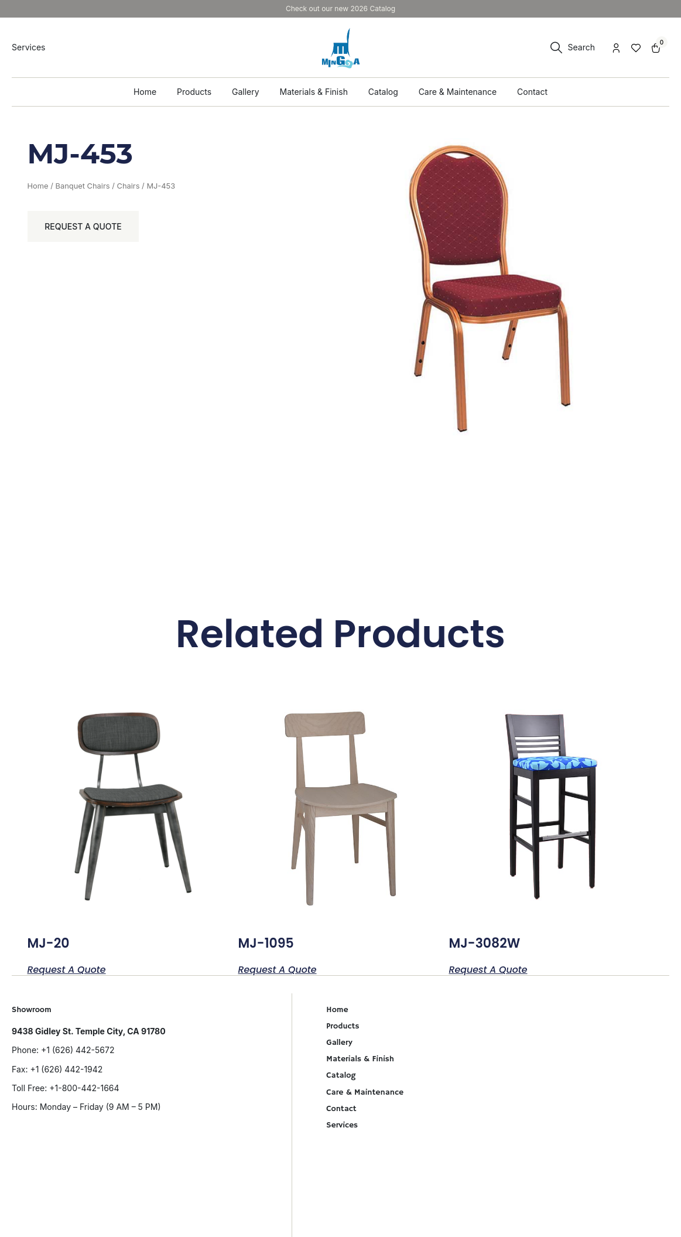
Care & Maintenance (364, 1092)
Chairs (128, 186)
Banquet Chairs (82, 186)
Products (342, 1026)
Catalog (340, 1075)
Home (38, 186)
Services (342, 1125)
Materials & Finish (360, 1059)
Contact (341, 1108)
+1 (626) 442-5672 (77, 1050)
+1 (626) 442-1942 (66, 1069)
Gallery (339, 1042)
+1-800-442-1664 (84, 1088)
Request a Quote (83, 226)
